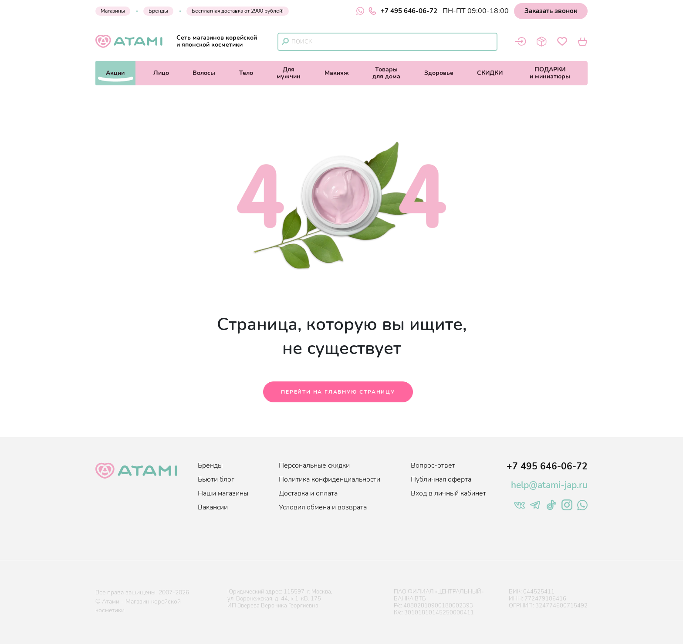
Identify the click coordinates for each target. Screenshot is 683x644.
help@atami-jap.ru (549, 485)
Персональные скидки (314, 465)
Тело (246, 73)
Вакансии (213, 507)
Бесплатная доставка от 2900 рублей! (238, 10)
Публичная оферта (441, 479)
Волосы (204, 73)
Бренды (158, 10)
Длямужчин (289, 73)
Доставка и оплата (308, 493)
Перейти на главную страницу (338, 391)
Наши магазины (223, 493)
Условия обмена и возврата (323, 507)
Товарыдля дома (386, 73)
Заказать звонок (550, 11)
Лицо (161, 73)
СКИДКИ (490, 73)
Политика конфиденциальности (329, 479)
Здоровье (438, 73)
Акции (115, 73)
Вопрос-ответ (433, 465)
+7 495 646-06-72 (403, 11)
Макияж (337, 73)
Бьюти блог (216, 479)
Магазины (113, 10)
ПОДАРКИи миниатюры (550, 73)
